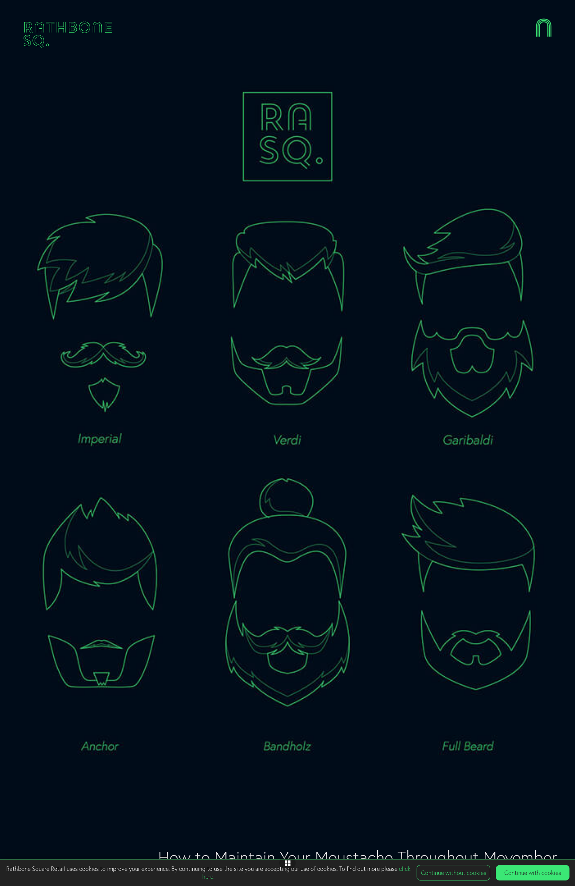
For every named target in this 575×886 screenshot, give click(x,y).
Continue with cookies (532, 872)
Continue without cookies (453, 872)
